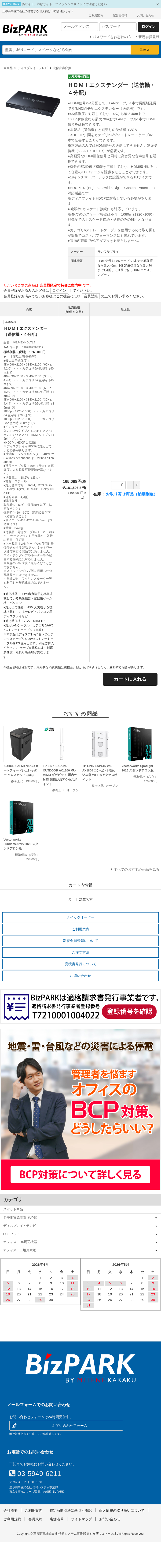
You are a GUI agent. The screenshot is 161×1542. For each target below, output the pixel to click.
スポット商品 (13, 1209)
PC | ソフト (11, 1234)
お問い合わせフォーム (69, 1426)
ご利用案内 (96, 15)
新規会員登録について (80, 941)
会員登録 (91, 296)
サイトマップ (81, 1519)
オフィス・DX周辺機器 (20, 1242)
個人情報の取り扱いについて (122, 1510)
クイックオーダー (80, 917)
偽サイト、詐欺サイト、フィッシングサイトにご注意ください (64, 4)
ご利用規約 (12, 1519)
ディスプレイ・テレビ (33, 68)
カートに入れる (130, 679)
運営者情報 (120, 15)
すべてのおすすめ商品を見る (136, 869)
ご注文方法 (80, 952)
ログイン (59, 290)
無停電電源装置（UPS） (21, 1217)
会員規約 (35, 1519)
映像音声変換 (62, 68)
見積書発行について (80, 964)
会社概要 (11, 1510)
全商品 (8, 68)
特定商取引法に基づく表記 (71, 1510)
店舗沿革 (57, 1519)
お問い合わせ (145, 15)
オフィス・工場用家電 (19, 1250)
